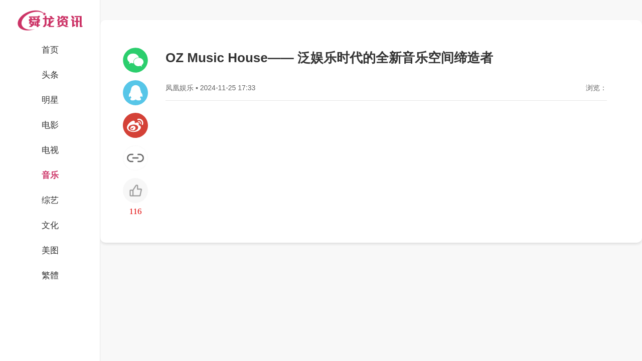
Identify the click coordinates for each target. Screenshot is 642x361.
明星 (50, 100)
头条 (50, 75)
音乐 (50, 175)
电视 (50, 150)
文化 (50, 225)
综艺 (50, 200)
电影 (50, 125)
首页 (50, 50)
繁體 (50, 275)
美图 (50, 250)
